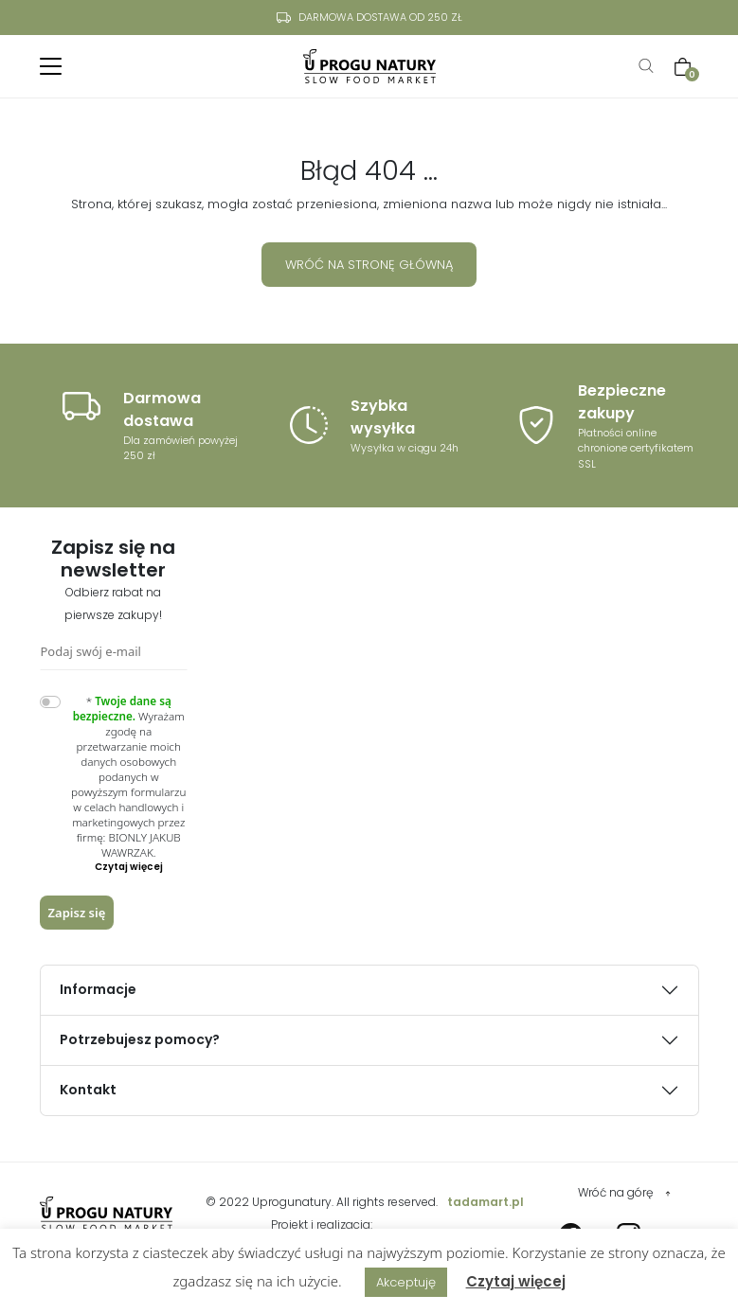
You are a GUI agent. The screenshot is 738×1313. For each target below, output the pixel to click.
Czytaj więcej (516, 1281)
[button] (129, 867)
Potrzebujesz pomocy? (140, 1039)
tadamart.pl (485, 1202)
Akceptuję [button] (406, 1282)
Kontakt (88, 1089)
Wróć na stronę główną (369, 265)
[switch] (50, 702)
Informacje (98, 989)
